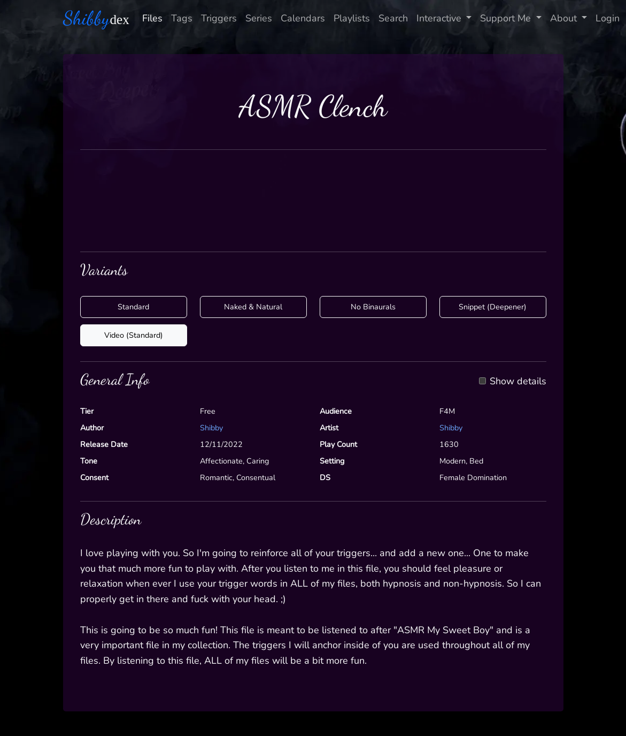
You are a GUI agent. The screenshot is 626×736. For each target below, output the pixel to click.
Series (258, 18)
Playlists (352, 18)
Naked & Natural (253, 306)
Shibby (211, 427)
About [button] (564, 18)
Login (608, 18)
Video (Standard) (133, 335)
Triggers (219, 18)
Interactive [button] (440, 18)
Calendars (303, 18)
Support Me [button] (507, 18)
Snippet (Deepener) (493, 306)
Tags (181, 18)
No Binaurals (373, 306)
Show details (518, 382)
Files (152, 18)
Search (393, 18)
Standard (133, 306)
